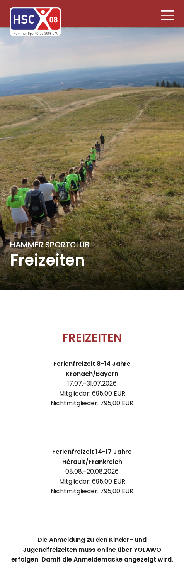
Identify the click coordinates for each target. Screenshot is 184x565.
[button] (168, 15)
